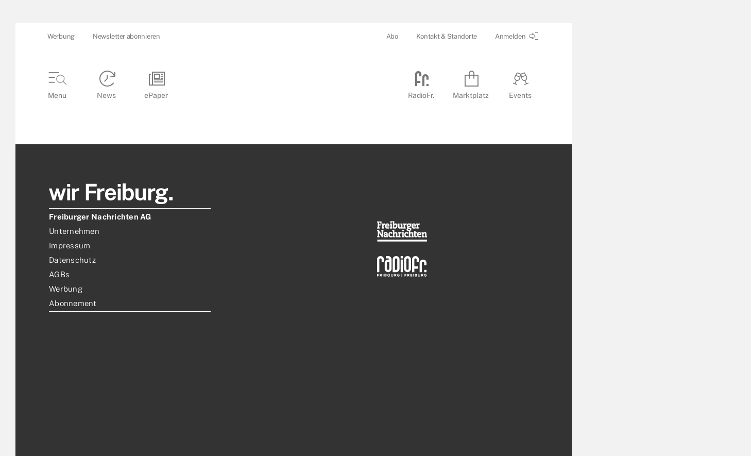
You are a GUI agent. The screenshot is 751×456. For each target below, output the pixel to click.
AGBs (59, 274)
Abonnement (73, 303)
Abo (392, 36)
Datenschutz (72, 260)
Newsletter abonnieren (126, 36)
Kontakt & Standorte (446, 36)
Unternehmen (74, 231)
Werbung (61, 36)
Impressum (69, 245)
